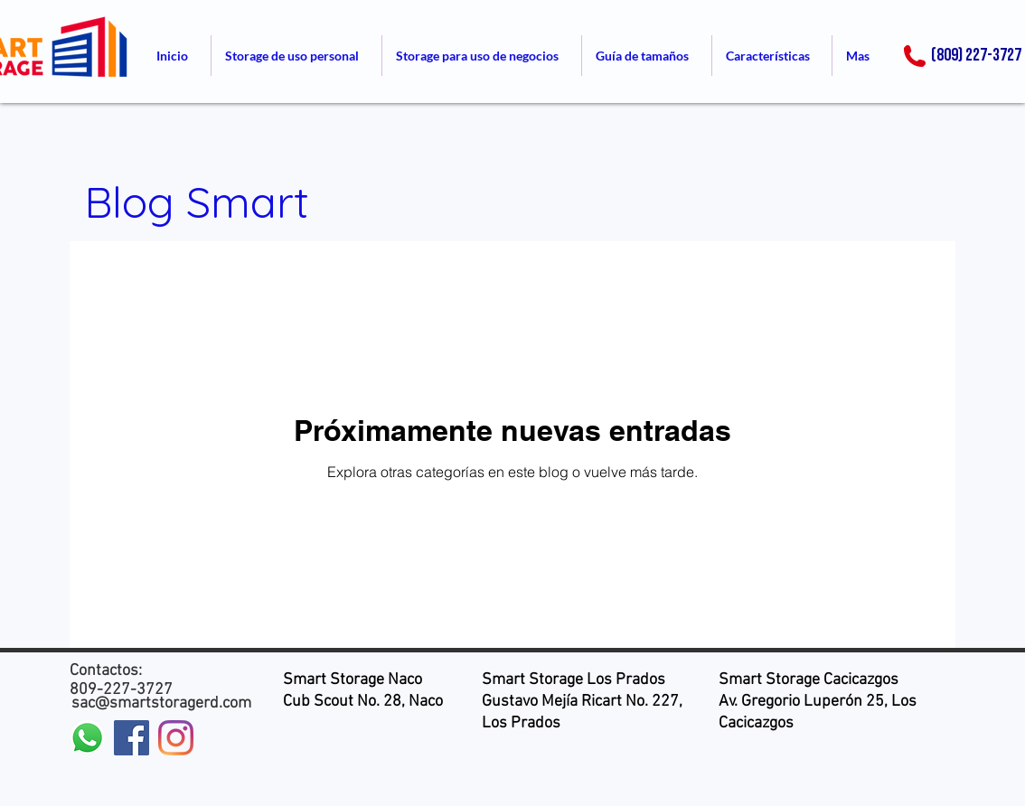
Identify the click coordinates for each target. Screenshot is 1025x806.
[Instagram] (175, 737)
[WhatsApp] (87, 737)
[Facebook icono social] (131, 737)
